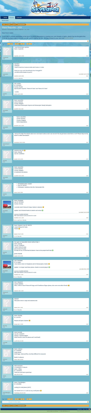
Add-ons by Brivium (58, 411)
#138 (87, 359)
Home (5, 17)
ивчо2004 (5, 110)
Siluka (4, 376)
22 (27, 43)
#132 (87, 255)
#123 (87, 94)
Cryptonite (5, 57)
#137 (87, 340)
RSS (89, 409)
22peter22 (5, 292)
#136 (87, 324)
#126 (87, 142)
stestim (5, 194)
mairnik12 (5, 74)
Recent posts (5, 20)
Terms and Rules (80, 411)
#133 (87, 274)
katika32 (5, 309)
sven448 (5, 342)
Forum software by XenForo (12, 411)
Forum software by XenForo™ (34, 411)
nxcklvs (5, 93)
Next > (30, 43)
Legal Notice (79, 409)
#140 (87, 392)
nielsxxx (5, 359)
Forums (12, 17)
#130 (87, 217)
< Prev (9, 43)
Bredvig (5, 325)
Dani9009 (5, 210)
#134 (87, 290)
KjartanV (21, 220)
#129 (87, 192)
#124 (87, 108)
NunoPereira (16, 78)
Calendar (19, 17)
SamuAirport (6, 144)
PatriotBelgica (6, 392)
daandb (5, 160)
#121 (87, 55)
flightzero (16, 220)
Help (84, 409)
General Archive (11, 29)
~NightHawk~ (21, 29)
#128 (87, 175)
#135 (87, 307)
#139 (87, 374)
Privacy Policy (87, 411)
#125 (87, 125)
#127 (87, 159)
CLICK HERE (69, 38)
